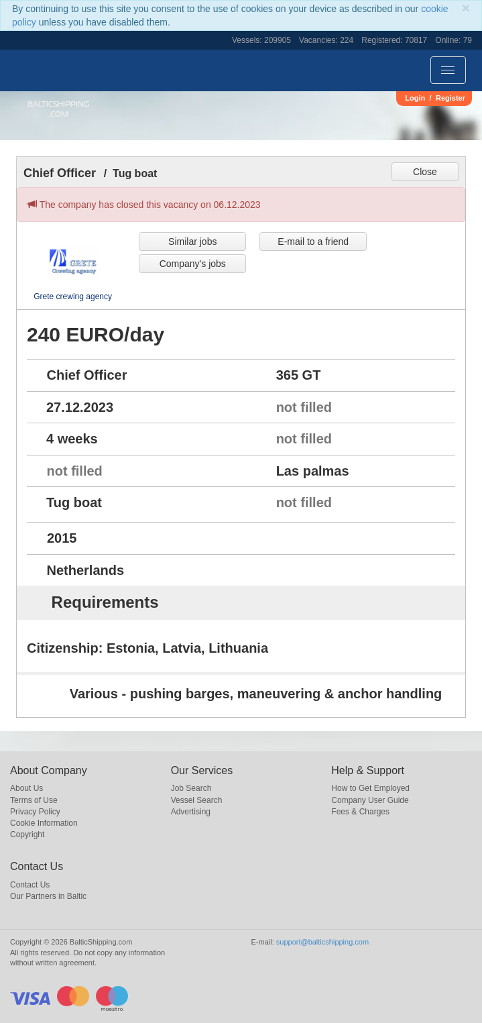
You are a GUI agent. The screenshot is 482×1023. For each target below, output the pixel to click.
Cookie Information (44, 823)
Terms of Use (34, 800)
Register (450, 98)
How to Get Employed (370, 788)
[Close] (466, 8)
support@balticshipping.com (322, 942)
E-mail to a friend (313, 241)
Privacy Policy (35, 811)
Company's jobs (193, 263)
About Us (26, 788)
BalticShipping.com (58, 109)
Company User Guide (369, 800)
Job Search (191, 788)
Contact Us (30, 885)
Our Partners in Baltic (48, 896)
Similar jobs (192, 241)
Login (415, 98)
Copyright (27, 834)
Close (425, 171)
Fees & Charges (360, 811)
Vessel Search (197, 800)
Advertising (190, 811)
